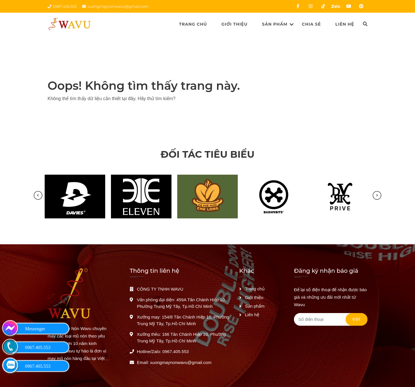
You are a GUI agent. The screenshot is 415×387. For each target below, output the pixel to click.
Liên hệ (344, 24)
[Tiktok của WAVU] (323, 6)
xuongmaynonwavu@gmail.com (115, 6)
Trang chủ (193, 24)
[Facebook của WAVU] (297, 6)
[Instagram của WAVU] (310, 6)
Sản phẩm (274, 24)
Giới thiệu (234, 24)
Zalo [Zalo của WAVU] (335, 6)
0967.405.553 (62, 6)
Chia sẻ (311, 24)
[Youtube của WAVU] (348, 6)
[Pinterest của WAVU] (361, 6)
